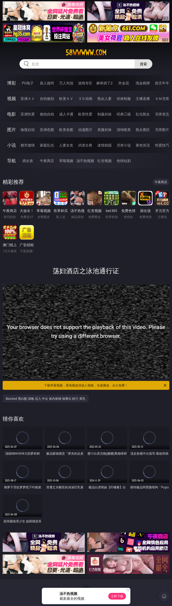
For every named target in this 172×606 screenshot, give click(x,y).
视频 (11, 98)
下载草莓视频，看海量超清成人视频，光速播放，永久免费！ (105, 385)
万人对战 (66, 83)
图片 (11, 130)
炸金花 (123, 83)
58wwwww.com (86, 52)
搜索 (143, 63)
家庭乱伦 (47, 145)
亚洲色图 (47, 129)
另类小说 (124, 145)
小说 (11, 145)
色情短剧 (124, 160)
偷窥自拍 (28, 129)
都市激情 (28, 145)
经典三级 (124, 114)
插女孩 (27, 160)
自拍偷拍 (47, 98)
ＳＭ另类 (162, 98)
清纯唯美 (124, 129)
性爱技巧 (162, 145)
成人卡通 (66, 114)
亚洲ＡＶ (28, 98)
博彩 (11, 83)
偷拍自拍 (47, 114)
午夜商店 (47, 160)
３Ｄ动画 (85, 98)
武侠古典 (85, 145)
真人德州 (47, 83)
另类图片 (162, 129)
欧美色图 (66, 129)
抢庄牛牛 (162, 83)
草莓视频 (66, 160)
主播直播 (143, 98)
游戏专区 (85, 83)
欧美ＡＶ (66, 98)
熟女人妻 (104, 98)
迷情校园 (104, 145)
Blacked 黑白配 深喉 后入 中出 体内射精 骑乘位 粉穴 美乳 (45, 398)
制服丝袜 (104, 114)
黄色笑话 (143, 145)
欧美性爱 (85, 114)
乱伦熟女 (143, 114)
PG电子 (28, 83)
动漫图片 (85, 129)
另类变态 (162, 114)
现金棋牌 (143, 83)
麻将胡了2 (104, 83)
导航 (11, 161)
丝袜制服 (124, 98)
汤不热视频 (85, 160)
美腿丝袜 (104, 129)
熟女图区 (143, 129)
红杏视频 (104, 160)
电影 (11, 114)
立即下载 (117, 596)
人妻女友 (66, 145)
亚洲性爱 (28, 114)
